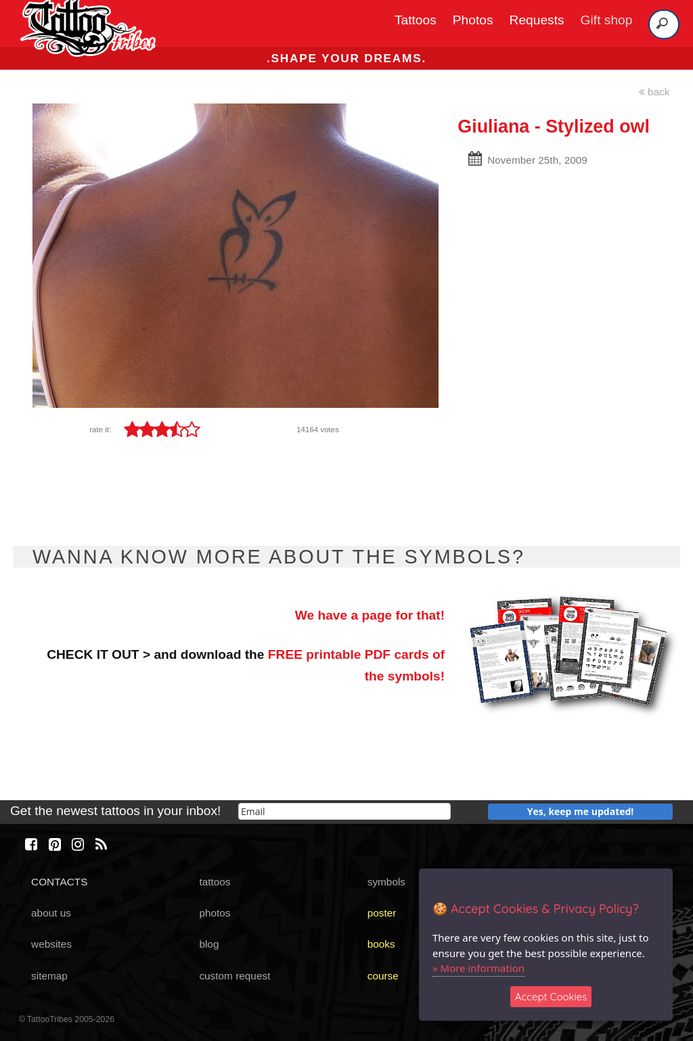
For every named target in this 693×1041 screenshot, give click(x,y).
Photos (473, 20)
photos (214, 913)
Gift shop (607, 20)
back (654, 91)
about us (51, 913)
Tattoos (416, 20)
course (383, 975)
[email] (344, 811)
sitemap (49, 975)
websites (51, 944)
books (381, 944)
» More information (478, 968)
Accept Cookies (551, 996)
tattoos (214, 881)
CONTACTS (59, 881)
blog (209, 944)
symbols (386, 881)
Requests (537, 20)
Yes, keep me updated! (580, 811)
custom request (234, 975)
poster (382, 913)
